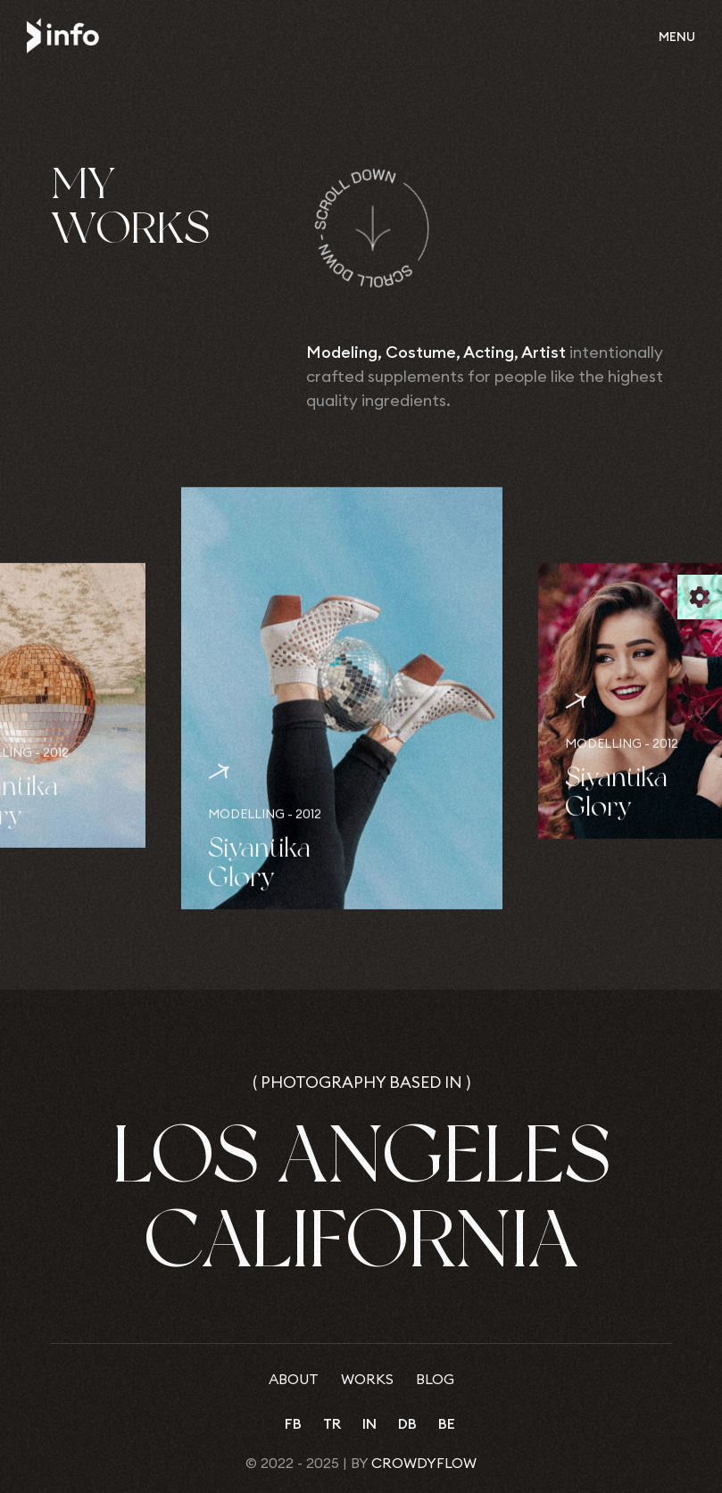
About (294, 1379)
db (407, 1423)
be (446, 1423)
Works (367, 1379)
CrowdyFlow (424, 1463)
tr (332, 1423)
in (369, 1423)
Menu (677, 37)
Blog (435, 1379)
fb (293, 1423)
